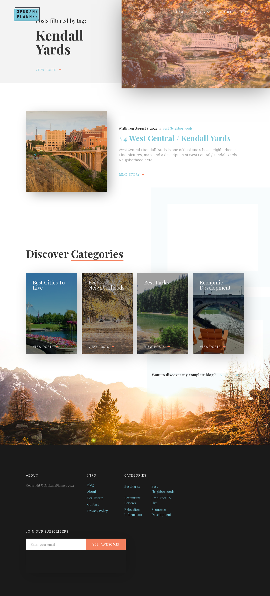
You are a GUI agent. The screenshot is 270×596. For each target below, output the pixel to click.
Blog (90, 485)
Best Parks (132, 486)
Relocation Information (133, 512)
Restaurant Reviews (132, 500)
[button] (202, 12)
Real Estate (95, 498)
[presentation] (61, 561)
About (225, 12)
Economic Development (161, 512)
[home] (23, 13)
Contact (249, 12)
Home (180, 12)
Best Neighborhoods (177, 128)
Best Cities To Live (161, 500)
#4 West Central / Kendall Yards (175, 138)
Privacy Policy (97, 511)
